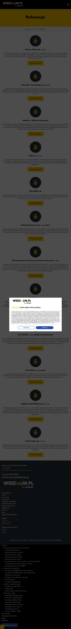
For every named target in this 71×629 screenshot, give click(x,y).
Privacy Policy (45, 318)
